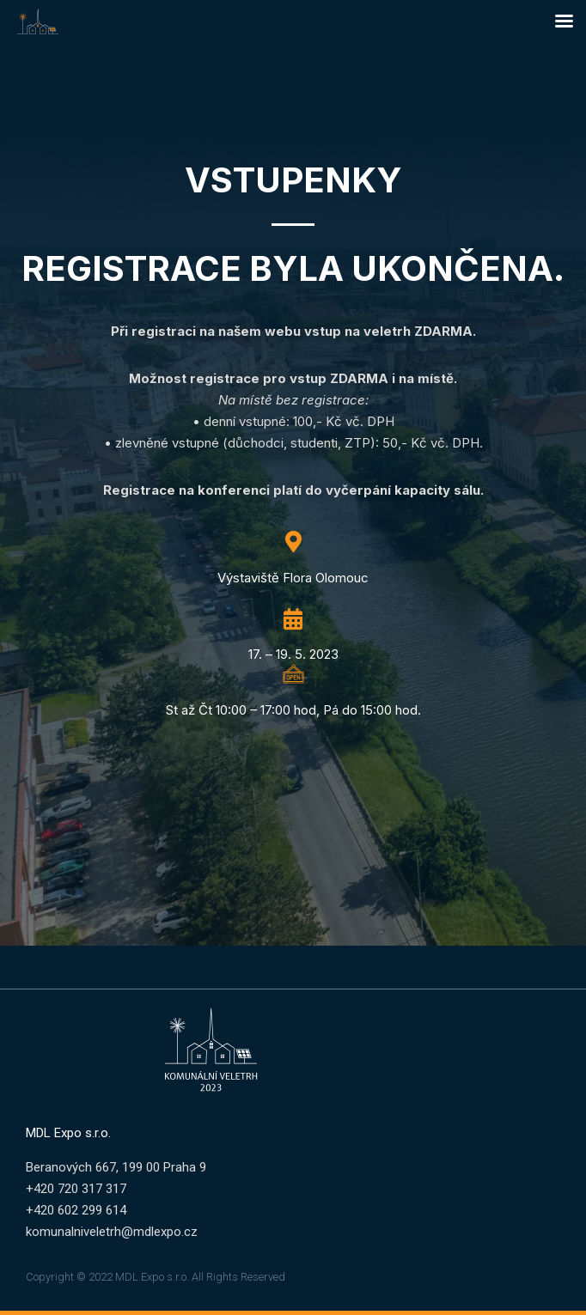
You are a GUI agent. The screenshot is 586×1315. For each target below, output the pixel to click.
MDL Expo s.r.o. (68, 1133)
